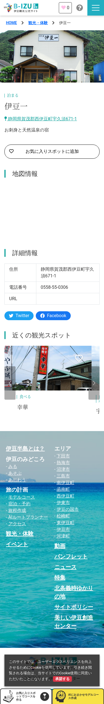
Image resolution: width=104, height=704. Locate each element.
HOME (11, 23)
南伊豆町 (65, 482)
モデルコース (21, 497)
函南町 (63, 489)
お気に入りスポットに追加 (44, 151)
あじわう (17, 479)
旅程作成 (17, 510)
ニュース (65, 567)
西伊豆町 (65, 496)
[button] (10, 383)
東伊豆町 (65, 522)
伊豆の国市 (68, 509)
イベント (17, 544)
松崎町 (63, 516)
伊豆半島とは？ (25, 448)
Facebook (53, 315)
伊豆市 (63, 529)
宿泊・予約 (19, 503)
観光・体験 (38, 23)
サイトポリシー (73, 607)
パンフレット (71, 556)
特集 (59, 577)
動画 (59, 546)
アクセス (17, 523)
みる (12, 466)
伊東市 (63, 502)
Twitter (19, 315)
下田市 (63, 456)
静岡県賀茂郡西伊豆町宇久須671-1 (40, 118)
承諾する (62, 679)
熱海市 (63, 462)
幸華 (22, 407)
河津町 (63, 536)
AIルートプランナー (28, 517)
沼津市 (63, 469)
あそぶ (15, 473)
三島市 (63, 476)
